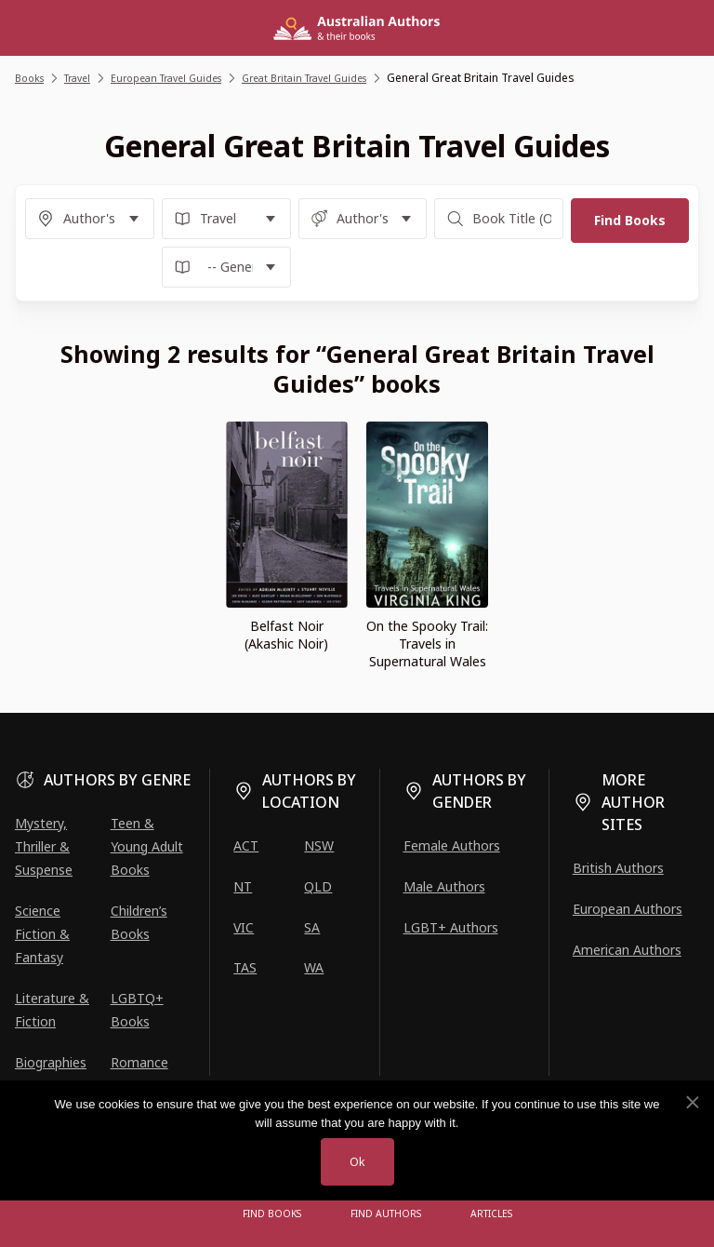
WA (314, 967)
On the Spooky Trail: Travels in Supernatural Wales (427, 643)
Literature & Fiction (52, 1009)
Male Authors (444, 886)
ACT (245, 845)
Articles (487, 1214)
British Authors (618, 868)
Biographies (50, 1062)
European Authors (627, 909)
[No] (692, 1101)
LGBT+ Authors (450, 927)
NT (242, 886)
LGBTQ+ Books (137, 1009)
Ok (357, 1161)
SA (312, 927)
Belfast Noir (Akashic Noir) (286, 634)
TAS (245, 967)
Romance (139, 1062)
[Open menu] (208, 1214)
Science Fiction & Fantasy (42, 934)
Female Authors (451, 845)
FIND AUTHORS (387, 1214)
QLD (318, 886)
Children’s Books (139, 922)
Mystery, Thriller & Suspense (44, 846)
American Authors (627, 950)
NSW (319, 845)
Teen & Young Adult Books (147, 846)
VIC (243, 927)
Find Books (277, 1214)
